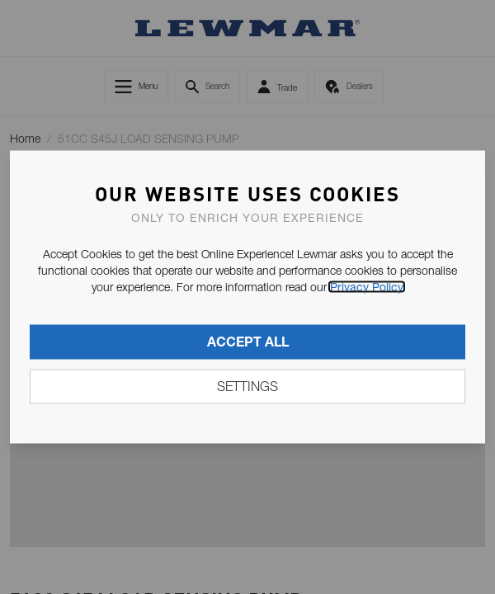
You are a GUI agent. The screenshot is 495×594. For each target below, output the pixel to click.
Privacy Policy (366, 287)
